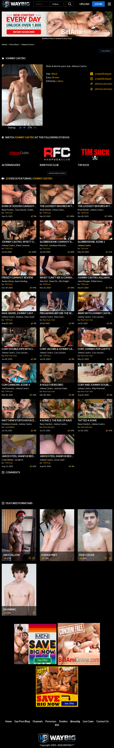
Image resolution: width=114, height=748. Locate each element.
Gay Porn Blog (22, 721)
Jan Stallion (11, 554)
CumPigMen (10, 427)
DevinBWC (9, 609)
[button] (58, 4)
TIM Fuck (9, 213)
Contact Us (102, 721)
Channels (38, 721)
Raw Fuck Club (49, 320)
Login (98, 4)
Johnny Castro (27, 44)
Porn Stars (14, 44)
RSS (57, 724)
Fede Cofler (86, 554)
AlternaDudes (49, 427)
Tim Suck (46, 248)
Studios (63, 721)
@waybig (75, 721)
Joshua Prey (49, 554)
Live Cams (88, 721)
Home (4, 44)
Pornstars (50, 721)
